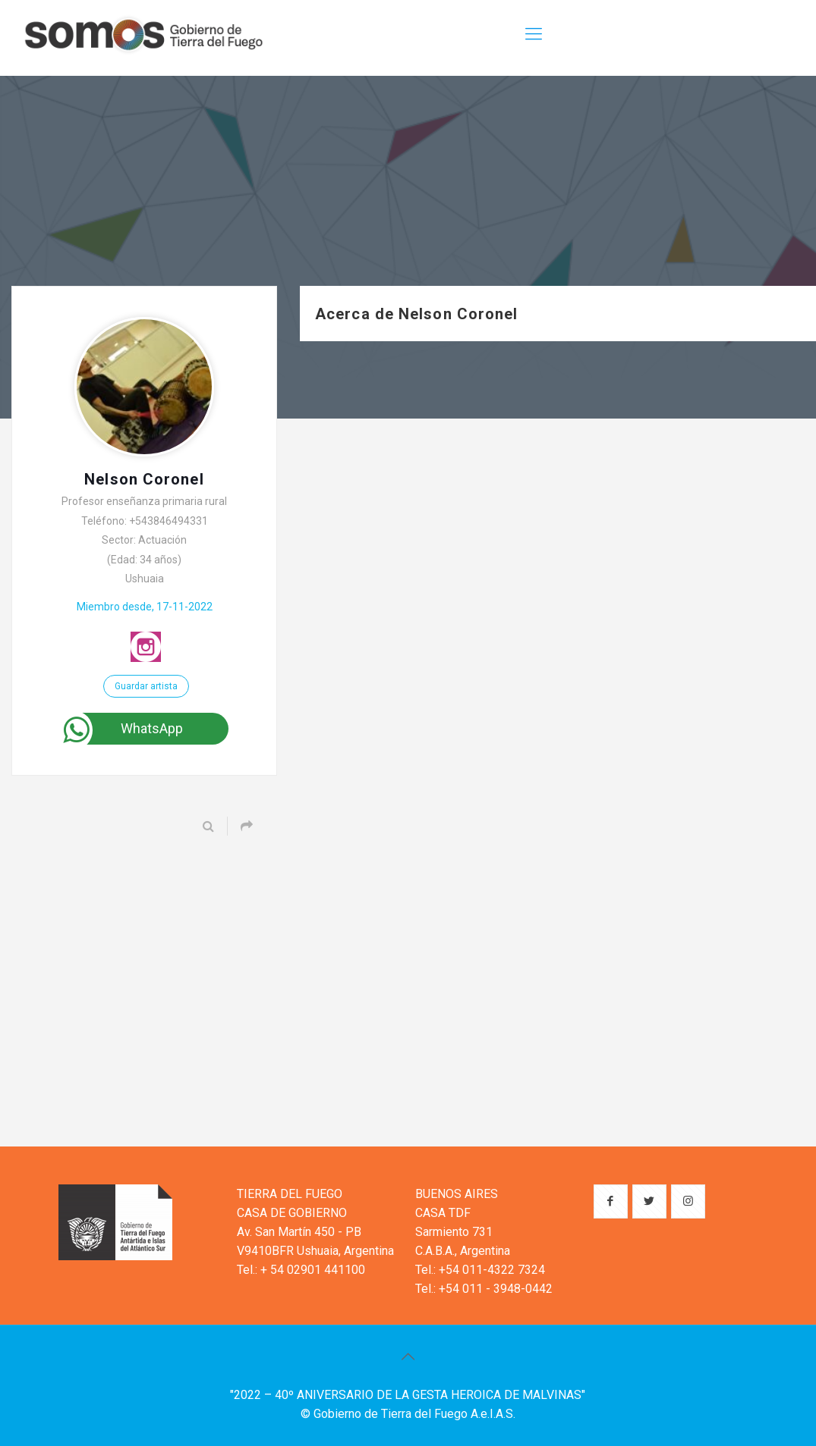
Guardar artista (146, 686)
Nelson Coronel (143, 479)
